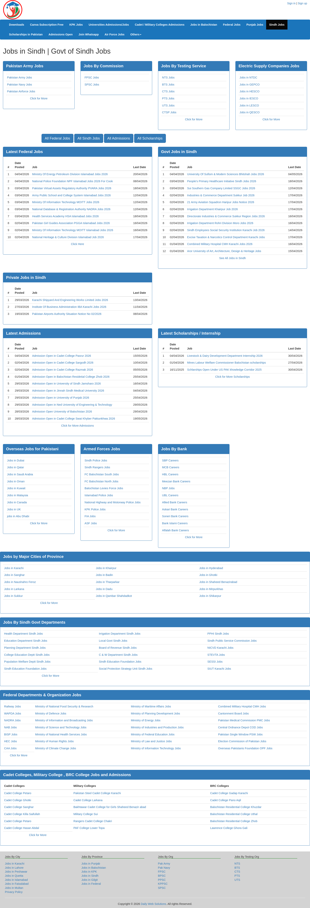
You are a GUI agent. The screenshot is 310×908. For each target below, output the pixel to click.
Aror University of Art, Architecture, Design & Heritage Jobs (224, 251)
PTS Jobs (168, 98)
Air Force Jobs (115, 34)
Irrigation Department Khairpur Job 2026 (212, 209)
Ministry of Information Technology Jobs (156, 748)
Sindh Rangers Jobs (97, 467)
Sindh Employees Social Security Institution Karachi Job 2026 (226, 230)
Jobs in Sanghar (14, 575)
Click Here (77, 244)
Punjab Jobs (254, 24)
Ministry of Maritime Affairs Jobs (151, 706)
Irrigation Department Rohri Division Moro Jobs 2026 (220, 223)
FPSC (162, 871)
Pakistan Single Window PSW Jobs (240, 734)
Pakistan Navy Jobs (19, 84)
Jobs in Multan (14, 887)
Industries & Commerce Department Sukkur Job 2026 (221, 195)
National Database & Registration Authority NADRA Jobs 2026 (71, 209)
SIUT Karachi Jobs (219, 668)
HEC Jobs (10, 741)
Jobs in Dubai (15, 460)
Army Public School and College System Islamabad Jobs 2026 (71, 195)
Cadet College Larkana (87, 800)
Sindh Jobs (276, 24)
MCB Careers (170, 467)
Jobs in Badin (104, 575)
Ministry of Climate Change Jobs (55, 748)
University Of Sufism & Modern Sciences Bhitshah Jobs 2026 (225, 174)
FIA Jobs (90, 516)
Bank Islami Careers (175, 523)
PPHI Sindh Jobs (218, 633)
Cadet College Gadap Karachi (229, 793)
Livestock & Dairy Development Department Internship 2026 (225, 355)
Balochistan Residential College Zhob (233, 821)
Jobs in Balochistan (203, 24)
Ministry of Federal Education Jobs (152, 734)
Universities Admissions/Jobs (109, 24)
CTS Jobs (168, 91)
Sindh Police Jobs (96, 460)
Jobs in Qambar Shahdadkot (114, 595)
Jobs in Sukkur (13, 595)
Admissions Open (61, 34)
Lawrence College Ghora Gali (228, 828)
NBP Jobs (168, 488)
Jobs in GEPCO (249, 84)
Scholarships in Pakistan (26, 34)
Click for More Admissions (77, 425)
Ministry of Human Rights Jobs (54, 741)
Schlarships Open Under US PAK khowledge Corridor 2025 (224, 369)
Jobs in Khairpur (106, 568)
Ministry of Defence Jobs (50, 713)
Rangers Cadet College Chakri (92, 821)
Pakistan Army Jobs (19, 77)
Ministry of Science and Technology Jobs (61, 727)
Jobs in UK (14, 509)
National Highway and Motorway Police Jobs (113, 502)
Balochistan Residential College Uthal (234, 814)
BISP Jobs (10, 734)
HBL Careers (170, 474)
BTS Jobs (168, 84)
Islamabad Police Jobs (99, 495)
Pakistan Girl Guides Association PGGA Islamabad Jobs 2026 (71, 223)
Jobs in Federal (91, 883)
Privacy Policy (14, 892)
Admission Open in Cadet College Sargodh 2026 (62, 362)
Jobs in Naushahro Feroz (20, 582)
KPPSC (163, 883)
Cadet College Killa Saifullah (22, 814)
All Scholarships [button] (150, 138)
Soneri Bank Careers (175, 516)
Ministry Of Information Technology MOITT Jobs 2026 (65, 202)
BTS (237, 867)
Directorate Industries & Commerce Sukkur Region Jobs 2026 (226, 216)
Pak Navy (164, 867)
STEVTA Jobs (216, 654)
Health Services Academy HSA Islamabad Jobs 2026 (65, 216)
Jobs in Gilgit (89, 879)
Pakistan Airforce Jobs (21, 91)
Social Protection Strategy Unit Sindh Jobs (125, 668)
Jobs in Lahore (14, 867)
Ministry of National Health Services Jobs (61, 734)
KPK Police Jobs (95, 509)
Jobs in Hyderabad (211, 568)
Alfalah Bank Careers (175, 530)
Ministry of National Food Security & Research (64, 706)
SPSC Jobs (92, 84)
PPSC (162, 879)
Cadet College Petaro (17, 793)
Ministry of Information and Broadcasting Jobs (64, 720)
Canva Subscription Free (46, 24)
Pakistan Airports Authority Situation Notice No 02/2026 (66, 313)
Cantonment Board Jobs (233, 713)
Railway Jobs (12, 706)
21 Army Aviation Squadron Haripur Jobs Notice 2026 (220, 202)
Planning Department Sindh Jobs (25, 647)
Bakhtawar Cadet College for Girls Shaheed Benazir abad (109, 807)
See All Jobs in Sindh (232, 258)
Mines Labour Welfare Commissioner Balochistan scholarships (226, 362)
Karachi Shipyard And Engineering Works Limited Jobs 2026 (70, 300)
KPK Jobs (76, 24)
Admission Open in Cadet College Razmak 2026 (62, 369)
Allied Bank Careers (174, 502)
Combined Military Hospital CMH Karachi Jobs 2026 (220, 244)
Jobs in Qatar (15, 467)
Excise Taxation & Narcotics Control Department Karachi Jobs (226, 237)
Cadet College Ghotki (17, 800)
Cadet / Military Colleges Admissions (159, 24)
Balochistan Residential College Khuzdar (235, 807)
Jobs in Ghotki (208, 575)
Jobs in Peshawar (16, 871)
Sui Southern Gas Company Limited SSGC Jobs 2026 (221, 188)
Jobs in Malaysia (17, 495)
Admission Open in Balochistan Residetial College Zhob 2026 (70, 376)
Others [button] (136, 34)
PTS (237, 875)
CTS (237, 871)
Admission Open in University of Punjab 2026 (60, 397)
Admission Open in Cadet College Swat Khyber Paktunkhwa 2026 (73, 418)
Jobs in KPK (89, 871)
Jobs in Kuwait (16, 488)
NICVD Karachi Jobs (220, 647)
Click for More (38, 98)
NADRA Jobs (12, 720)
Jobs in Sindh (90, 875)
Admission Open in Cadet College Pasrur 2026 (61, 355)
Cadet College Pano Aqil (225, 800)
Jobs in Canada (17, 502)
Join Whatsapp (89, 34)
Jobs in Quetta (14, 875)
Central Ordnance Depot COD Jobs (240, 727)
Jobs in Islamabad (16, 879)
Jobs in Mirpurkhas (211, 589)
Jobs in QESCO (249, 112)
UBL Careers (170, 495)
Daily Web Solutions (153, 903)
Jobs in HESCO (249, 91)
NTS (237, 863)
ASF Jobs (91, 523)
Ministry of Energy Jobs (146, 720)
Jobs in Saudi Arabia (20, 474)
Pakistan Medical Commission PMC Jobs (244, 720)
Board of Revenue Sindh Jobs (118, 647)
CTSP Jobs (169, 112)
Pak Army (164, 863)
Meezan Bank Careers (176, 481)
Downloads (16, 24)
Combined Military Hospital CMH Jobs (242, 706)
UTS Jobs (168, 105)
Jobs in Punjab (90, 863)
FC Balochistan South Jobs (102, 474)
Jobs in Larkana (14, 589)
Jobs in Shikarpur (210, 595)
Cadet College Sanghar (19, 807)
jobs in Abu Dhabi (18, 516)
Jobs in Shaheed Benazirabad (218, 582)
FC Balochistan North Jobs (101, 481)
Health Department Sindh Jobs (23, 633)
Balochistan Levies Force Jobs (104, 488)
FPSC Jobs (92, 77)
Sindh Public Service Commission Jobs (232, 640)
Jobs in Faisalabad (17, 883)
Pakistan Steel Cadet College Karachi (97, 793)
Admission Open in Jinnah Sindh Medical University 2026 (68, 390)
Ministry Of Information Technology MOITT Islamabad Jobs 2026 (72, 230)
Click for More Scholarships (232, 376)
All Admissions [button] (118, 138)
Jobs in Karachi (13, 568)
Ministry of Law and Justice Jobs (151, 741)
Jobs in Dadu (104, 589)
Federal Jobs (231, 24)
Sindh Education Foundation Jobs (120, 661)
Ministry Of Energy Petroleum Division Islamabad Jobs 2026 (70, 174)
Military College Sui (85, 814)
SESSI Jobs (214, 661)
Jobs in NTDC (248, 77)
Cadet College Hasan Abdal (21, 828)
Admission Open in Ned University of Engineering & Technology (72, 404)
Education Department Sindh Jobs (25, 640)
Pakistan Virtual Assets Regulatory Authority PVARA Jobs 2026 (71, 188)
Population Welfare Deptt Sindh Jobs (27, 661)
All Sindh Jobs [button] (89, 138)
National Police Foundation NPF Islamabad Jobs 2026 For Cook (72, 181)
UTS (237, 879)
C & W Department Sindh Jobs (118, 654)
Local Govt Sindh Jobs (113, 640)
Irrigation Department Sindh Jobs (119, 633)
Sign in (291, 3)
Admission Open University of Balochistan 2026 (62, 411)
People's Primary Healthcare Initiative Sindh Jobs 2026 (221, 181)
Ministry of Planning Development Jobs (155, 713)
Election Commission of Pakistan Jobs (242, 741)
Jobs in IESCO (249, 98)
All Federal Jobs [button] (57, 138)
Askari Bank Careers (175, 509)
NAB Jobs (10, 727)
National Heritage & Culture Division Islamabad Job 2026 (68, 237)
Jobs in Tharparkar (108, 582)
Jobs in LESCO (249, 105)
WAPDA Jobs (12, 713)
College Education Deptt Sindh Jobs (27, 654)
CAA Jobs (10, 748)
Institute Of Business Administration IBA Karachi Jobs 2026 (69, 306)
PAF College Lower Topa (89, 828)
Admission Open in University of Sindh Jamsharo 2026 (66, 383)
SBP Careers (170, 460)
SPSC (162, 887)
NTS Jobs (168, 77)
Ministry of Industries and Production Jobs (157, 727)
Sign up (302, 3)
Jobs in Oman (15, 481)
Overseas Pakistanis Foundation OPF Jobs (245, 748)
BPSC (162, 875)
